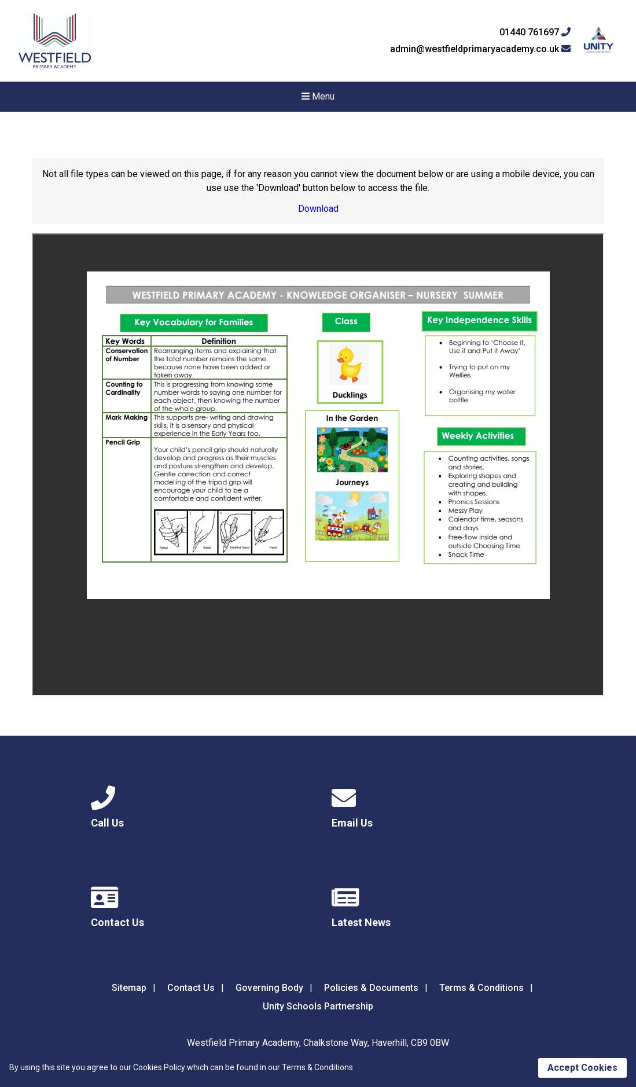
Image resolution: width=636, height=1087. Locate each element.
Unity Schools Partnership (318, 1006)
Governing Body (269, 987)
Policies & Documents (371, 987)
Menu (318, 96)
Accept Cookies (582, 1067)
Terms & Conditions (481, 987)
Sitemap (129, 987)
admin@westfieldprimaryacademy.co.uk (480, 49)
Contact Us (191, 987)
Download (318, 208)
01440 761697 (535, 32)
